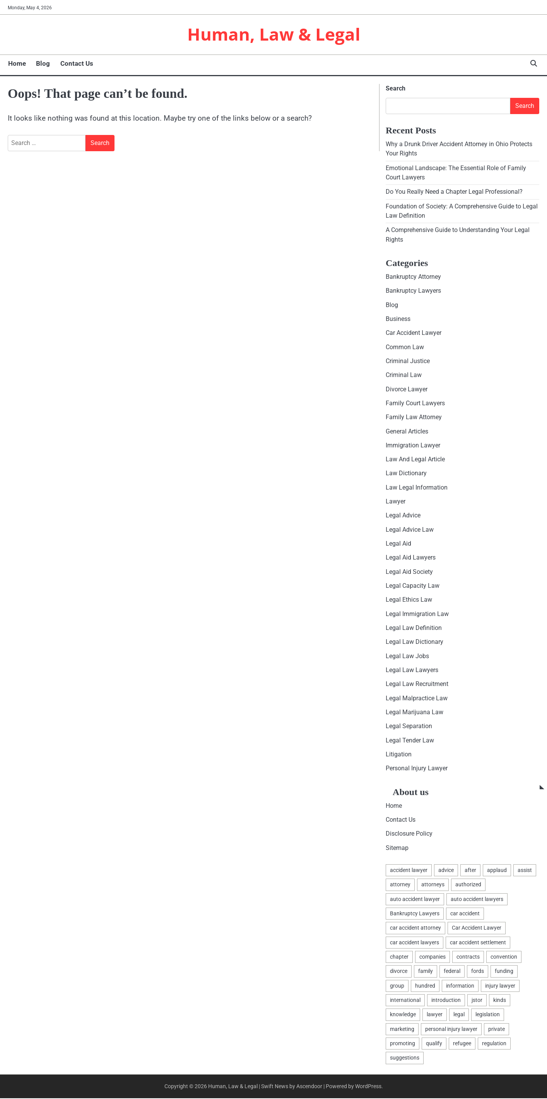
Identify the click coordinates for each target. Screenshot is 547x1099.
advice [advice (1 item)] (446, 871)
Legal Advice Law (410, 530)
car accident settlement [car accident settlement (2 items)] (478, 943)
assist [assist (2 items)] (525, 871)
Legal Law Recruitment (417, 684)
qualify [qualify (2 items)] (434, 1044)
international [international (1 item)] (405, 1001)
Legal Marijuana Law (414, 713)
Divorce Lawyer (406, 389)
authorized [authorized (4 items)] (468, 885)
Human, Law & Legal (273, 34)
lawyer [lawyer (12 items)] (435, 1015)
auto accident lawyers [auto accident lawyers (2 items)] (477, 899)
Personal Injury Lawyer (417, 769)
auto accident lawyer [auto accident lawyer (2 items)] (415, 899)
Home (17, 64)
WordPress (368, 1087)
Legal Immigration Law (417, 614)
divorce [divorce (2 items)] (398, 972)
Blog (43, 64)
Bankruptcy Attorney (413, 277)
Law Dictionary (406, 474)
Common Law (405, 347)
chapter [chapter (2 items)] (399, 957)
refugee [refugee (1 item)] (462, 1044)
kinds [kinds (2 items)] (499, 1001)
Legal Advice (403, 516)
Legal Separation (409, 726)
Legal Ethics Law (409, 600)
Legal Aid (398, 544)
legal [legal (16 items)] (459, 1015)
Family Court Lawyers (415, 403)
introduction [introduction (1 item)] (446, 1001)
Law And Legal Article (415, 460)
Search (395, 88)
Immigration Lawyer (413, 445)
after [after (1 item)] (470, 871)
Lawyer (395, 502)
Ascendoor (309, 1087)
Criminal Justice (408, 361)
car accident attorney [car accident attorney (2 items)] (415, 928)
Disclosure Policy (409, 834)
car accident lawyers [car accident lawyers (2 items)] (414, 943)
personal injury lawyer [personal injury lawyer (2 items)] (451, 1030)
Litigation (399, 755)
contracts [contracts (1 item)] (468, 957)
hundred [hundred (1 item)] (425, 986)
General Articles (407, 431)
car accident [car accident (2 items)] (465, 914)
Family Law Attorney (414, 417)
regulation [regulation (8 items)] (494, 1044)
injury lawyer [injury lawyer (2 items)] (500, 986)
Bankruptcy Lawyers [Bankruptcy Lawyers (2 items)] (414, 914)
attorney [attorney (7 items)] (400, 885)
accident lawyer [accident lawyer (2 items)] (408, 871)
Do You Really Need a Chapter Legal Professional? (454, 192)
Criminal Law (404, 375)
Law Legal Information (417, 487)
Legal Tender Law (410, 740)
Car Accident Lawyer (413, 333)
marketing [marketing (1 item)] (402, 1030)
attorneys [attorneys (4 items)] (432, 885)
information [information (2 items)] (460, 986)
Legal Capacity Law (412, 586)
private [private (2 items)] (496, 1030)
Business (398, 319)
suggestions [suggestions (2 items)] (404, 1058)
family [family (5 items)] (425, 972)
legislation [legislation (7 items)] (487, 1015)
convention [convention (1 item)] (504, 957)
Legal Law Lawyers (412, 670)
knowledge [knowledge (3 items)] (403, 1015)
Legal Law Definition (414, 628)
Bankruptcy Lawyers (413, 291)
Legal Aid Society (409, 572)
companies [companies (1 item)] (432, 957)
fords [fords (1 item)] (477, 972)
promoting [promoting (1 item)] (402, 1044)
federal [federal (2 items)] (452, 972)
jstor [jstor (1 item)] (477, 1001)
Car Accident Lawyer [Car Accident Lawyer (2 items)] (476, 928)
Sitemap (397, 848)
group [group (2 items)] (397, 986)
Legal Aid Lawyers (411, 558)
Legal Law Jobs (407, 656)
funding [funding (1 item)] (504, 972)
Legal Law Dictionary (414, 642)
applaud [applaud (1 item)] (497, 871)
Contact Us (76, 64)
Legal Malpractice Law (417, 698)
